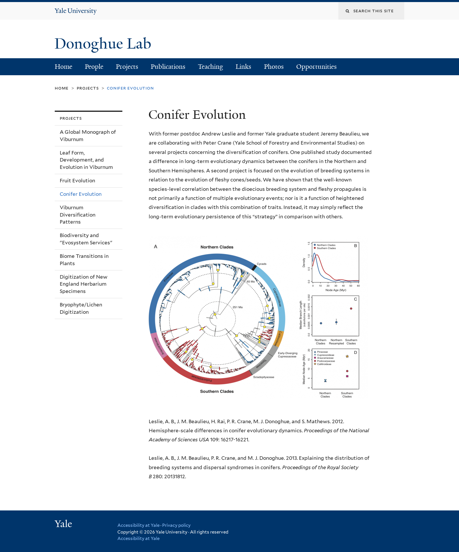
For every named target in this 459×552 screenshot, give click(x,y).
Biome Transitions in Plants (84, 259)
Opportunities (316, 66)
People (94, 66)
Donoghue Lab (106, 43)
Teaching (210, 66)
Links (243, 66)
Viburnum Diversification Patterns (77, 215)
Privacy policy (176, 525)
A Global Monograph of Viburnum (88, 135)
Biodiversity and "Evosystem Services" (86, 239)
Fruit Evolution (77, 181)
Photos (274, 66)
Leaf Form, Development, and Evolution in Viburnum (86, 160)
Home (63, 66)
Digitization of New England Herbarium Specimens (83, 284)
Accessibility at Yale (138, 525)
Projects (127, 66)
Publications (168, 66)
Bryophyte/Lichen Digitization (81, 308)
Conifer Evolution (81, 194)
